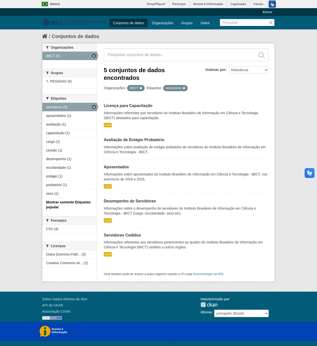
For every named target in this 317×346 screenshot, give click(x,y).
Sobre (205, 23)
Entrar (267, 12)
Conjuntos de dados (128, 23)
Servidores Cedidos (122, 235)
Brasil (55, 4)
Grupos (187, 23)
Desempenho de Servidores (130, 201)
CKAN (209, 304)
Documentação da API (207, 274)
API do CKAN (52, 305)
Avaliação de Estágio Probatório (134, 140)
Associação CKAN (56, 311)
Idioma (206, 312)
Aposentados (116, 167)
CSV (108, 125)
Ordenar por (216, 70)
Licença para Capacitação (128, 106)
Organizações (162, 23)
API (182, 274)
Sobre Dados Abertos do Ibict (64, 299)
